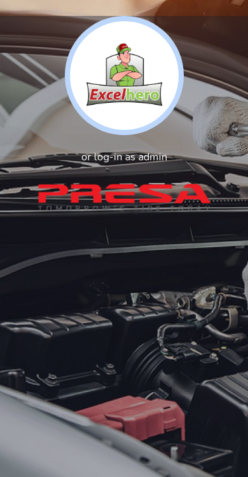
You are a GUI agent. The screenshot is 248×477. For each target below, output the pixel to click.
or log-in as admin (124, 157)
